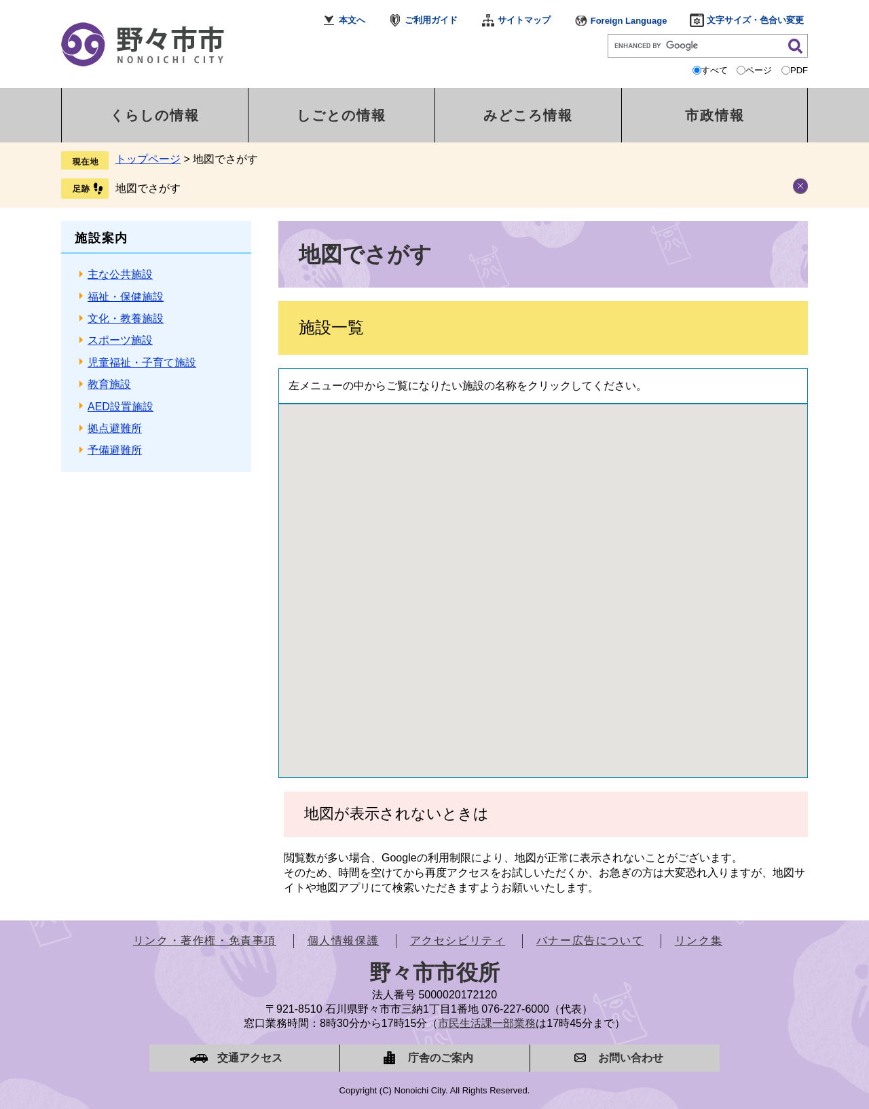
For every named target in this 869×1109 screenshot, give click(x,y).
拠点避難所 (115, 428)
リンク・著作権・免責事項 (204, 940)
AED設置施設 (120, 406)
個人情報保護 (344, 940)
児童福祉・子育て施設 (142, 362)
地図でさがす (148, 188)
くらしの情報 (155, 115)
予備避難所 (115, 450)
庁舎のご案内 (440, 1058)
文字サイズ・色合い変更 (755, 20)
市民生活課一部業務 (487, 1023)
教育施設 (109, 384)
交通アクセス (249, 1058)
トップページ (148, 159)
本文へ (352, 20)
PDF (799, 70)
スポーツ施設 (120, 340)
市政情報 (715, 115)
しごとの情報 (341, 115)
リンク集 (698, 940)
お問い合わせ (630, 1058)
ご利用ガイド (431, 20)
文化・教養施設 (126, 318)
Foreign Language (629, 21)
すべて (714, 70)
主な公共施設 (120, 274)
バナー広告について (590, 940)
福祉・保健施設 (126, 297)
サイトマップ (524, 20)
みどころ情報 (528, 115)
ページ (758, 70)
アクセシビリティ (458, 940)
